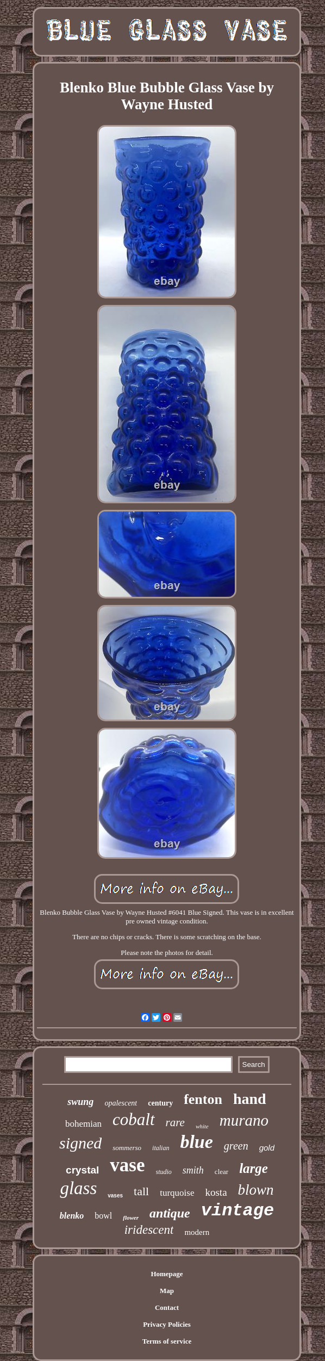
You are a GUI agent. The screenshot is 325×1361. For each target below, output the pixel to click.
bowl (103, 1215)
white (202, 1126)
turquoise (177, 1193)
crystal (82, 1170)
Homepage (167, 1274)
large (253, 1168)
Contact (167, 1307)
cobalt (133, 1119)
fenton (203, 1099)
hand (249, 1098)
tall (141, 1191)
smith (193, 1170)
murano (244, 1120)
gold (266, 1147)
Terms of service (167, 1341)
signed (80, 1143)
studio (164, 1172)
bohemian (83, 1124)
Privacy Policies (167, 1324)
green (236, 1146)
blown (256, 1190)
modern (196, 1232)
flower (131, 1217)
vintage (237, 1211)
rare (175, 1122)
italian (160, 1148)
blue (196, 1142)
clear (221, 1172)
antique (169, 1213)
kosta (216, 1192)
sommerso (126, 1148)
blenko (72, 1215)
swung (80, 1101)
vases (115, 1195)
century (160, 1103)
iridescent (149, 1230)
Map (167, 1291)
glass (78, 1188)
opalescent (120, 1103)
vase (127, 1165)
